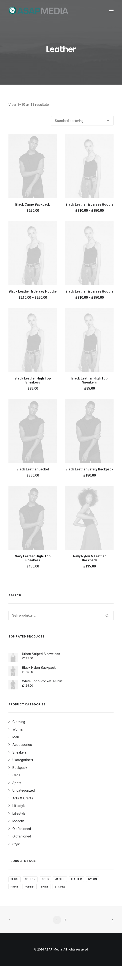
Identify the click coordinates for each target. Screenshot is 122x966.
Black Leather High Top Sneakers (33, 380)
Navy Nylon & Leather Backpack (89, 558)
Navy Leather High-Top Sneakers (32, 558)
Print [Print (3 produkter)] (14, 886)
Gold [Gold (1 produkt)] (45, 879)
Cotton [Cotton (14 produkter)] (30, 879)
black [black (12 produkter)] (15, 879)
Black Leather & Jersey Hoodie (89, 204)
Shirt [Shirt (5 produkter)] (44, 886)
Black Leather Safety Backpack (89, 469)
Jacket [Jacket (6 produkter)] (60, 879)
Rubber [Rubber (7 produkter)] (29, 886)
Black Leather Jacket (32, 469)
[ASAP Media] (38, 10)
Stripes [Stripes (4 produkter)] (60, 886)
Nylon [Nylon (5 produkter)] (92, 879)
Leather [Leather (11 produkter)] (76, 879)
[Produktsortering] (82, 120)
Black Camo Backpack (32, 204)
